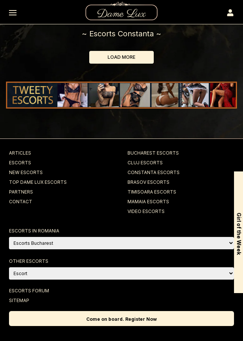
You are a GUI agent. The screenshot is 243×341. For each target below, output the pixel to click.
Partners (21, 192)
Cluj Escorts (145, 162)
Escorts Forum (29, 290)
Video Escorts (146, 211)
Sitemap (19, 300)
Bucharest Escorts (153, 153)
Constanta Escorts (154, 172)
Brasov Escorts (149, 182)
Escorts (20, 162)
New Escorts (26, 172)
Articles (20, 153)
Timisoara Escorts (152, 192)
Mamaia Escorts (148, 201)
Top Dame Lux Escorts (38, 182)
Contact (20, 201)
